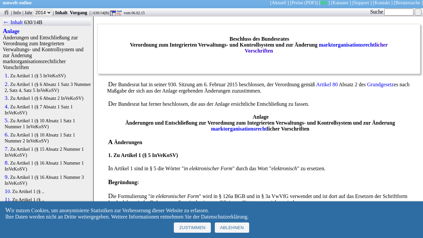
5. (7, 120)
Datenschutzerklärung (224, 216)
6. (7, 135)
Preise (297, 2)
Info (17, 12)
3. (7, 98)
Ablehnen (232, 227)
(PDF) (310, 2)
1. (7, 75)
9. (7, 177)
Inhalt (61, 12)
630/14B (33, 22)
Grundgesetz (380, 84)
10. (8, 191)
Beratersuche (408, 2)
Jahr (38, 12)
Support (361, 2)
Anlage (11, 31)
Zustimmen (192, 227)
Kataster (340, 2)
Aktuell (279, 2)
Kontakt (382, 2)
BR (324, 2)
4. (7, 106)
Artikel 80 (327, 84)
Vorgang (78, 12)
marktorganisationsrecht (347, 45)
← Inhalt (13, 22)
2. (7, 84)
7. (7, 149)
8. (7, 163)
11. (8, 199)
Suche (391, 12)
